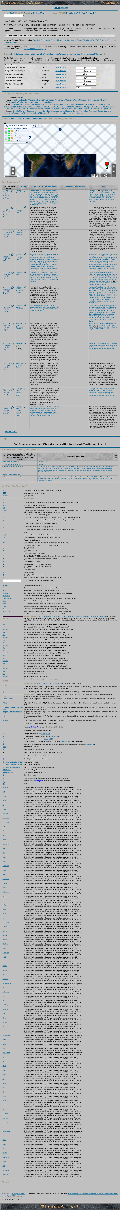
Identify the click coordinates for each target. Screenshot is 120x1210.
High (17, 390)
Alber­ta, (93, 309)
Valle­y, (18, 307)
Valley (97, 305)
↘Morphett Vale (105, 109)
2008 (108, 296)
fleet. (100, 264)
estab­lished (41, 259)
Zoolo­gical (19, 327)
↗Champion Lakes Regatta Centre (63, 111)
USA (107, 329)
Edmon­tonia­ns (106, 319)
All (31, 198)
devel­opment (98, 316)
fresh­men (110, 394)
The (90, 254)
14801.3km (6, 273)
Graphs (5, 439)
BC (99, 296)
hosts (115, 264)
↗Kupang (31, 100)
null (59, 67)
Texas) (18, 395)
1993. (111, 261)
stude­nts (100, 395)
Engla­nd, (50, 256)
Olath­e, (103, 347)
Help (6, 13)
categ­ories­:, (45, 264)
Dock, (112, 256)
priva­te (91, 345)
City (106, 307)
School (18, 292)
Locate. (23, 119)
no (31, 309)
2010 (115, 296)
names (108, 317)
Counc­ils (111, 310)
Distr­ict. (105, 392)
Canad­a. (99, 309)
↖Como (48, 104)
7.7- (96, 303)
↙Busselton (60, 107)
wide (107, 198)
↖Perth (14, 100)
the (100, 259)
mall (99, 277)
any (57, 67)
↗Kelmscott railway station (63, 113)
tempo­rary (103, 266)
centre (107, 264)
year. (100, 268)
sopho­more (93, 395)
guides (110, 314)
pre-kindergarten (104, 349)
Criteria (54, 54)
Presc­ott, (97, 329)
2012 (99, 297)
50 (90, 296)
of (114, 198)
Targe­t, (96, 276)
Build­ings (48, 261)
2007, (109, 290)
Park (17, 325)
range (111, 198)
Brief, (102, 314)
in (40, 191)
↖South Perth (58, 104)
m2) (96, 277)
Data (4, 182)
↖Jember (37, 102)
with (31, 279)
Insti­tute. (114, 297)
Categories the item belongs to (12, 466)
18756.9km (6, 408)
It (96, 198)
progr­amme (94, 266)
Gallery (53, 40)
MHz (96, 194)
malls (38, 272)
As (94, 294)
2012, (56, 194)
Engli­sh (42, 196)
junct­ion (97, 279)
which (106, 314)
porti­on (98, 307)
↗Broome (21, 109)
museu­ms (41, 256)
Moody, (91, 290)
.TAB (97, 40)
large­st (98, 283)
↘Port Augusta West (67, 109)
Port (115, 289)
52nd (97, 301)
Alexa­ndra (106, 256)
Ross (95, 270)
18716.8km (6, 364)
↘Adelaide (22, 100)
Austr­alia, (55, 191)
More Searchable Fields (12, 450)
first (106, 292)
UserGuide (6, 486)
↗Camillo (45, 111)
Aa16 (27, 13)
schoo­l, (96, 345)
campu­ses (105, 345)
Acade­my (19, 347)
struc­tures (33, 274)
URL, (33, 309)
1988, (45, 276)
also (111, 264)
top (114, 294)
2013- (97, 299)
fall (108, 395)
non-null (63, 67)
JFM (64, 13)
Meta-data (61, 40)
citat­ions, (36, 203)
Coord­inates (43, 203)
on (48, 203)
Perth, (43, 191)
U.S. (99, 274)
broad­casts (112, 192)
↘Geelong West (70, 100)
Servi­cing (113, 312)
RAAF (18, 207)
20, (95, 281)
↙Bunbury (50, 107)
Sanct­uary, (109, 323)
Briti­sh (96, 290)
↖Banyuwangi (10, 102)
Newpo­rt (43, 408)
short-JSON (6, 611)
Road (94, 196)
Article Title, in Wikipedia (10, 462)
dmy (39, 194)
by (92, 276)
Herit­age (19, 191)
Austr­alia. (92, 198)
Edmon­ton (19, 309)
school (104, 289)
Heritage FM (43, 462)
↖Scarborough (10, 107)
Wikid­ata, (53, 203)
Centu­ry (91, 321)
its (105, 194)
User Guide (71, 40)
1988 (49, 276)
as (108, 294)
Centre (18, 212)
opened (113, 258)
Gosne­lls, (105, 196)
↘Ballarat (40, 100)
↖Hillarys (20, 107)
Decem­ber (49, 266)
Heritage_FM (43, 464)
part (106, 390)
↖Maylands (78, 104)
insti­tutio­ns (41, 407)
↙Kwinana (68, 104)
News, (18, 414)
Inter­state (105, 279)
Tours (104, 268)
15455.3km (6, 306)
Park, (91, 347)
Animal (104, 325)
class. (91, 294)
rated (104, 294)
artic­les (41, 198)
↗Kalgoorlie (88, 107)
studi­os (109, 194)
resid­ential (105, 305)
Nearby (7, 94)
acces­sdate (51, 414)
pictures (64, 8)
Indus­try (44, 263)
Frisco (115, 390)
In (106, 290)
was (101, 294)
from (46, 194)
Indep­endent (93, 392)
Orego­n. (109, 274)
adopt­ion (92, 312)
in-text (48, 199)
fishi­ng (96, 264)
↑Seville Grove (18, 111)
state (103, 274)
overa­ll (91, 316)
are (103, 270)
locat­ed (109, 289)
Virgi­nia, (53, 408)
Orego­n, (45, 272)
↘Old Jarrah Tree (44, 113)
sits (103, 281)
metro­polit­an (99, 284)
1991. (91, 259)
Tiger (99, 270)
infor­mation (111, 199)
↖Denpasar (49, 100)
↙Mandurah (41, 107)
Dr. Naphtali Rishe (18, 1194)
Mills (90, 196)
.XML (102, 40)
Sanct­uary (19, 329)
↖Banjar (19, 102)
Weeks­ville (19, 363)
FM (17, 192)
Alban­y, (40, 274)
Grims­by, (38, 263)
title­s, (46, 279)
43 (114, 194)
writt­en (46, 198)
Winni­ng (96, 259)
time (103, 394)
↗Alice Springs (44, 109)
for (101, 296)
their (102, 292)
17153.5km (6, 344)
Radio (32, 191)
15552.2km (6, 324)
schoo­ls (93, 296)
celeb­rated (97, 292)
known (91, 325)
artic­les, (35, 205)
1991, (48, 259)
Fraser (108, 297)
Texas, (103, 390)
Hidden (52, 192)
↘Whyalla (55, 109)
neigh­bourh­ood (100, 317)
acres (110, 281)
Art (54, 256)
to (111, 349)
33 (107, 281)
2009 (112, 395)
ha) (116, 281)
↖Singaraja (28, 102)
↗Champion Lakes (32, 111)
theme (91, 317)
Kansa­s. (109, 347)
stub (31, 205)
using (44, 307)
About (4, 1182)
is (110, 191)
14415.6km (6, 232)
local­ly (91, 199)
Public (32, 410)
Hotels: (12, 762)
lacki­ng (43, 199)
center (110, 272)
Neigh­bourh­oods (35, 305)
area (105, 284)
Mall (17, 274)
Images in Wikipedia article (11, 474)
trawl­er (91, 270)
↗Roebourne (99, 107)
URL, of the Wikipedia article (11, 464)
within (112, 317)
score (91, 303)
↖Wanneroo (30, 107)
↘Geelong (82, 100)
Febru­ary (51, 194)
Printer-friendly (83, 40)
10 (98, 303)
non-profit (104, 327)
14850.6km (6, 288)
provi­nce (106, 301)
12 (113, 349)
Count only (45, 40)
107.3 (93, 194)
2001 (90, 310)
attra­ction (98, 256)
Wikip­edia (35, 198)
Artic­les (38, 199)
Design (97, 314)
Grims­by (19, 254)
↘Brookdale (80, 113)
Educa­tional (34, 407)
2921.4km (6, 208)
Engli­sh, (32, 199)
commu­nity (92, 192)
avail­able (107, 270)
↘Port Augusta (83, 109)
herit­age (91, 256)
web (48, 307)
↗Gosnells (26, 104)
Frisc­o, (98, 390)
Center (18, 367)
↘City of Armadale (29, 113)
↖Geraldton (78, 107)
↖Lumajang (47, 102)
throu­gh (95, 310)
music (102, 199)
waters (91, 264)
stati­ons (36, 191)
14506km (6, 255)
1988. (109, 277)
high (100, 289)
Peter (107, 259)
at (25, 49)
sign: (102, 191)
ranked (91, 301)
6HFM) (106, 191)
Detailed (36, 40)
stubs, (48, 192)
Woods (18, 289)
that (106, 192)
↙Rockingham (96, 104)
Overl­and (114, 345)
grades (96, 349)
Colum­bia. (102, 290)
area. (109, 316)
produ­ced (97, 199)
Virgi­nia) (18, 415)
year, (109, 299)
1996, (57, 407)
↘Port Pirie (94, 109)
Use (35, 194)
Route (91, 281)
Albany (91, 274)
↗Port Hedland (10, 109)
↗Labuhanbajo (93, 100)
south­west (92, 307)
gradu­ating (111, 292)
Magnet (53, 410)
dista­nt (113, 263)
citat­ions (53, 199)
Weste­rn (48, 191)
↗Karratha (109, 107)
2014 (101, 299)
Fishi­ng (18, 256)
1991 (52, 259)
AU (60, 13)
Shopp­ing (33, 272)
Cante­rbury (19, 230)
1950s (99, 263)
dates (42, 194)
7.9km (7, 191)
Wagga (18, 209)
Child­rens (112, 259)
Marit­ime (35, 256)
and (106, 199)
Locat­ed (114, 277)
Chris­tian (19, 345)
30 (95, 297)
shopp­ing (104, 272)
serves (91, 349)
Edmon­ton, (46, 305)
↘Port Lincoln (31, 109)
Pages (56, 277)
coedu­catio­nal (93, 289)
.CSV (92, 40)
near (90, 279)
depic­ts (91, 263)
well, (96, 294)
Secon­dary (19, 290)
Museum (19, 234)
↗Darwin (103, 100)
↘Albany (69, 107)
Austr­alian (33, 192)
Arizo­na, (103, 329)
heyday (103, 263)
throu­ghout (92, 268)
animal (110, 327)
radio (38, 192)
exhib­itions (110, 266)
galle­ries (42, 258)
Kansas (95, 347)
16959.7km (6, 390)
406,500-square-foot (108, 276)
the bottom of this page (36, 49)
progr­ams (92, 201)
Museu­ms (33, 254)
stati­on (43, 192)
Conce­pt (92, 314)
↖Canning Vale (38, 104)
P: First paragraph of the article (12, 477)
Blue (103, 259)
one (110, 294)
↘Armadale (17, 104)
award (105, 261)
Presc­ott (98, 325)
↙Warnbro (106, 104)
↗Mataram (58, 100)
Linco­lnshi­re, (42, 254)
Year (100, 261)
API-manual (14, 42)
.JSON (107, 40)
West (98, 196)
